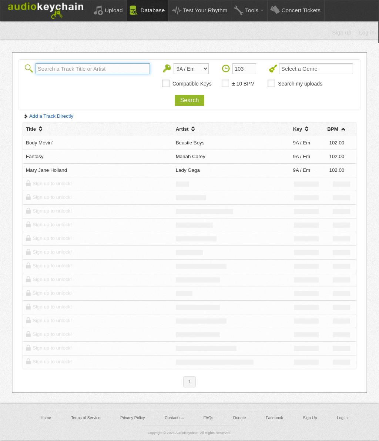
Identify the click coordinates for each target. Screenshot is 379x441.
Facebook (274, 417)
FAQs (209, 417)
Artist (186, 129)
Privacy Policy (132, 417)
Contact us (174, 417)
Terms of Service (85, 417)
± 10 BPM (243, 84)
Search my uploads (300, 84)
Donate (239, 417)
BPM (336, 129)
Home (46, 417)
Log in (367, 32)
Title (35, 129)
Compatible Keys (192, 84)
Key (301, 129)
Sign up (341, 32)
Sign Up (310, 417)
